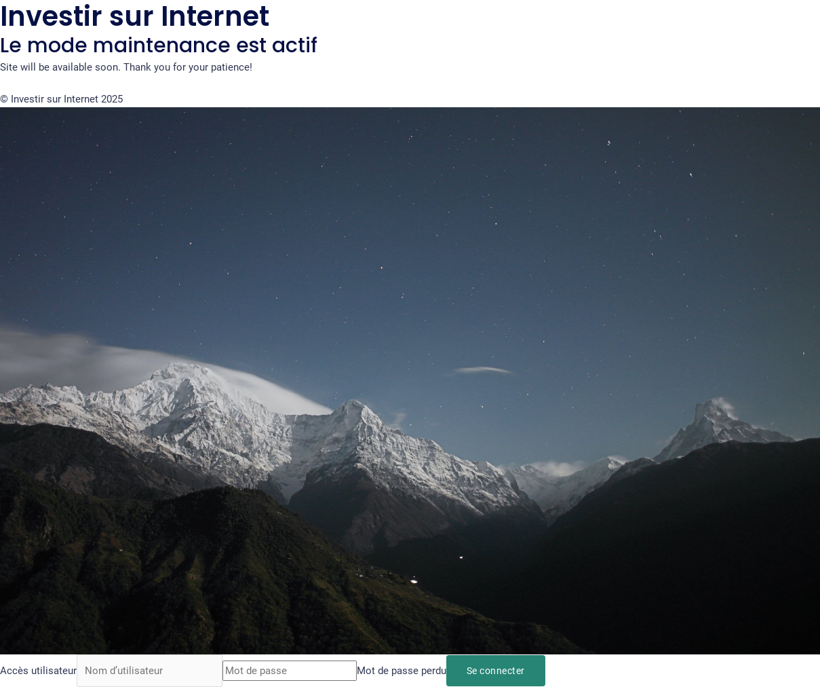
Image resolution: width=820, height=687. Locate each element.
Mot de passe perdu (401, 671)
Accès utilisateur (38, 671)
